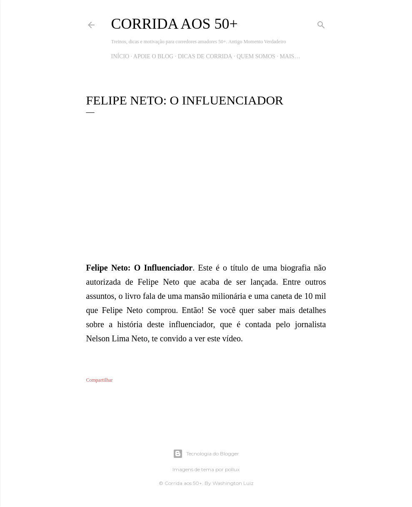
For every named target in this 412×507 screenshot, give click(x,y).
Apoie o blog (153, 56)
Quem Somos (256, 56)
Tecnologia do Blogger (206, 454)
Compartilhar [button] (99, 380)
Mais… (290, 56)
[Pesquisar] (321, 23)
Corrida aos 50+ (174, 23)
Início (120, 56)
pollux (232, 469)
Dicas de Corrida (205, 56)
